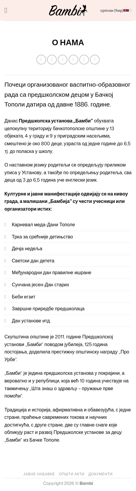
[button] (8, 10)
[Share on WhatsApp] (41, 59)
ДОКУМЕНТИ (100, 474)
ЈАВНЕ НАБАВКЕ (39, 474)
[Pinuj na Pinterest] (84, 59)
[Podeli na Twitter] (62, 59)
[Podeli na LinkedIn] (95, 59)
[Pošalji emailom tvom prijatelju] (73, 59)
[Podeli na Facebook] (52, 59)
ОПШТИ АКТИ (71, 474)
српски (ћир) (116, 10)
